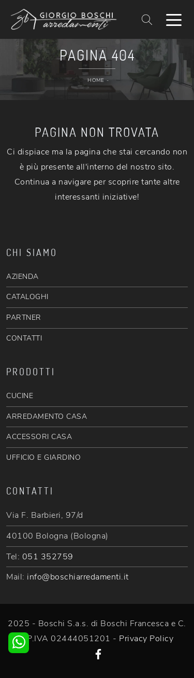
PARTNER (23, 317)
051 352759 (47, 556)
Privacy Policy (146, 638)
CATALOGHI (27, 297)
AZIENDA (22, 276)
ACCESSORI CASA (39, 437)
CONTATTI (24, 338)
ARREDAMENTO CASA (46, 416)
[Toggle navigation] (174, 19)
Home (95, 80)
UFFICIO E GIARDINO (43, 457)
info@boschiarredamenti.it (78, 577)
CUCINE (19, 396)
